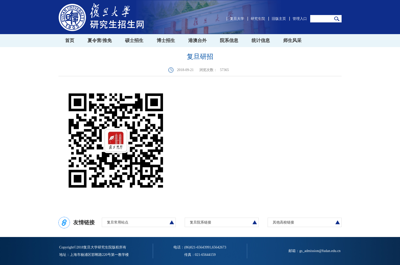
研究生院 (258, 19)
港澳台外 (197, 40)
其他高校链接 (283, 222)
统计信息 (261, 40)
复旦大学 (237, 19)
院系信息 (229, 40)
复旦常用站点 (117, 222)
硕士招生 (134, 40)
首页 (69, 40)
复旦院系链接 (200, 222)
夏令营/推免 (100, 40)
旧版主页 (279, 19)
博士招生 (166, 40)
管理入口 (300, 19)
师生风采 (292, 40)
